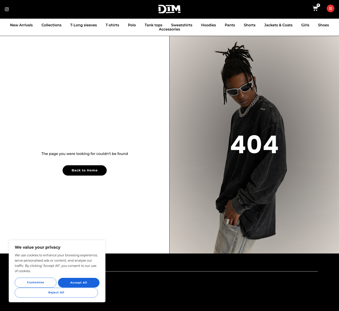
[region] (57, 271)
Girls (305, 25)
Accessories (169, 29)
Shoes (323, 25)
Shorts (249, 25)
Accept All (57, 292)
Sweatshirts (181, 25)
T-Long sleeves (83, 25)
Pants (230, 25)
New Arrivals (21, 25)
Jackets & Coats (278, 25)
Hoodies (208, 25)
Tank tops (153, 25)
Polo (132, 25)
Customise (35, 282)
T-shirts (112, 25)
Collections (51, 25)
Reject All (78, 282)
